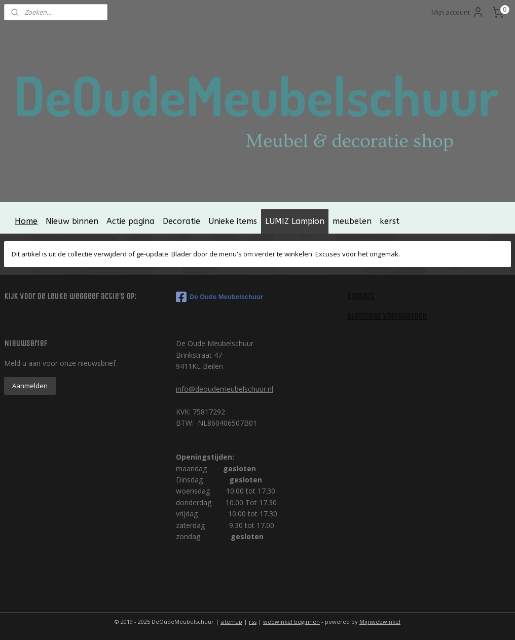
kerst (389, 221)
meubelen (352, 221)
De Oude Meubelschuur (219, 297)
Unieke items (232, 221)
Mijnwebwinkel (379, 621)
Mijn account (457, 12)
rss (252, 621)
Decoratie (181, 221)
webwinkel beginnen (291, 621)
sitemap (231, 621)
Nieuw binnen (72, 221)
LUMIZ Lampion (294, 221)
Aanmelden (30, 385)
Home (26, 221)
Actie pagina (130, 221)
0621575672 (196, 377)
